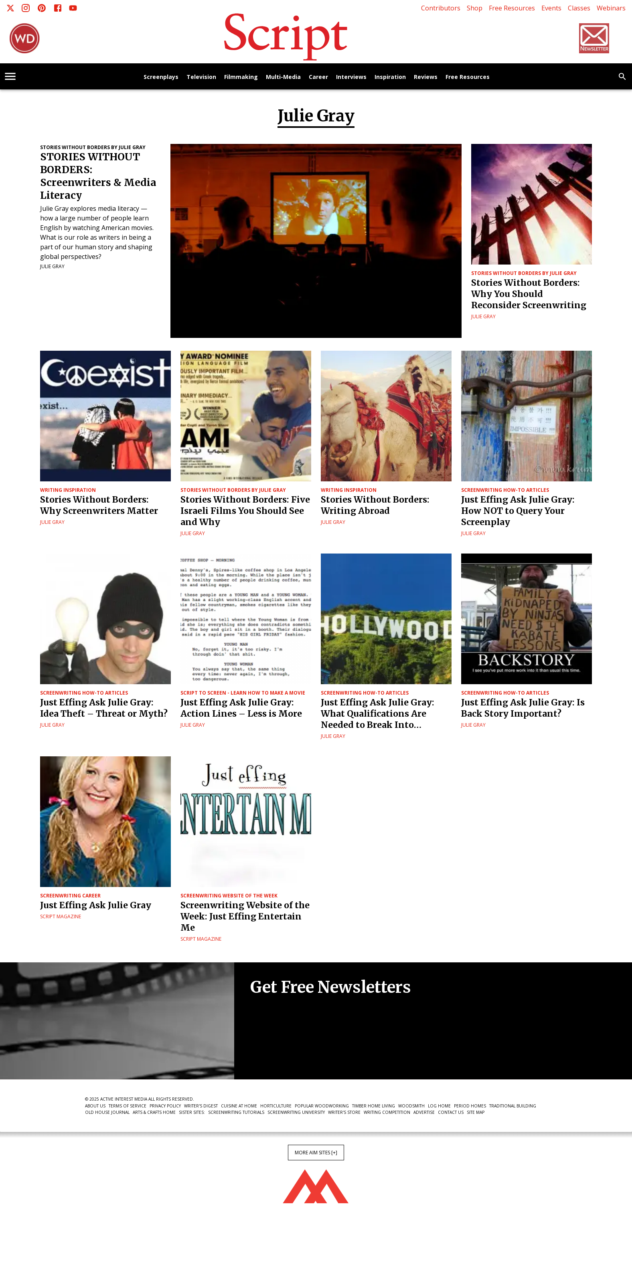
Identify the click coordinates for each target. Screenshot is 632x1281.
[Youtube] (73, 8)
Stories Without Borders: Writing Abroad (375, 505)
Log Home (439, 1106)
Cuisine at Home (239, 1106)
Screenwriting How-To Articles (505, 490)
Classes (579, 8)
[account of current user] (10, 76)
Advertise (424, 1112)
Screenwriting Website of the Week (229, 895)
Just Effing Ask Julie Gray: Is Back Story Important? (523, 708)
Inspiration (390, 77)
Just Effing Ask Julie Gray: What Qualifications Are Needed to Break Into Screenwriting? (377, 714)
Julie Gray (52, 266)
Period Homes (470, 1106)
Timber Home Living (373, 1106)
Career (318, 77)
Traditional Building (512, 1106)
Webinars (611, 8)
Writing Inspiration (68, 490)
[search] (622, 76)
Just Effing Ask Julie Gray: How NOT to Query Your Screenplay (518, 510)
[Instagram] (25, 8)
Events (551, 8)
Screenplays (161, 77)
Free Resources (512, 8)
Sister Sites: (192, 1112)
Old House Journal (107, 1112)
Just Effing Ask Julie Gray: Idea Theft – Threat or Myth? (104, 708)
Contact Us (451, 1112)
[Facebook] (58, 8)
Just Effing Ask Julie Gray (95, 905)
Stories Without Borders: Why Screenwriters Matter (99, 505)
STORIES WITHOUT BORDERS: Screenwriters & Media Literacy (98, 176)
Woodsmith (411, 1106)
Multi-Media (283, 77)
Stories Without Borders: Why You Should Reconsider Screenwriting (528, 294)
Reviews (426, 77)
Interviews (351, 77)
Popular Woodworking (322, 1106)
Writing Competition (387, 1112)
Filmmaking (241, 77)
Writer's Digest (201, 1106)
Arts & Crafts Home (154, 1112)
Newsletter (279, 1055)
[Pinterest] (42, 8)
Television (201, 77)
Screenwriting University (296, 1112)
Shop (474, 8)
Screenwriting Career (70, 895)
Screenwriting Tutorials (236, 1112)
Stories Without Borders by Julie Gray (93, 147)
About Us (95, 1106)
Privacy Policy (165, 1106)
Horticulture (276, 1106)
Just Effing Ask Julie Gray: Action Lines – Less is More (241, 708)
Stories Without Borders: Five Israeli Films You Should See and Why (245, 510)
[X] (10, 8)
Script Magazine (60, 916)
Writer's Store (344, 1112)
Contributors (440, 8)
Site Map (475, 1112)
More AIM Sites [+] (316, 1152)
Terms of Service (127, 1106)
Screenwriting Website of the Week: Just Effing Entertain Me (245, 916)
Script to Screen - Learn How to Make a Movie (242, 692)
